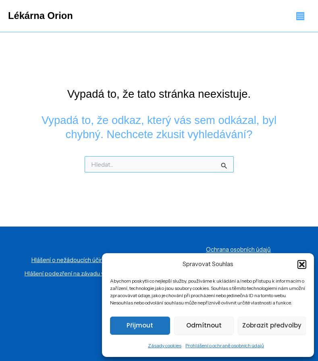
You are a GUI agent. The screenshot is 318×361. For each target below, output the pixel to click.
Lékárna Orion (40, 15)
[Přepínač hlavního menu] (300, 15)
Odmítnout (204, 325)
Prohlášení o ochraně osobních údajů (224, 345)
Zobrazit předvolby (271, 325)
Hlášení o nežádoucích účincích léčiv (79, 260)
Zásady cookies (164, 345)
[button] (302, 264)
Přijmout (140, 325)
